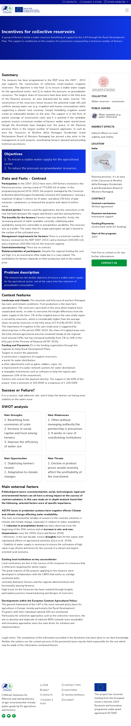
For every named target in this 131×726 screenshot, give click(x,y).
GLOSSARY (68, 700)
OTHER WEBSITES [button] (115, 2)
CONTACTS (70, 2)
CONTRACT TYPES (71, 685)
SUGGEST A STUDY (90, 2)
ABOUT (44, 690)
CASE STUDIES (69, 690)
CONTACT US (114, 263)
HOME (44, 685)
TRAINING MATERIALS (73, 695)
